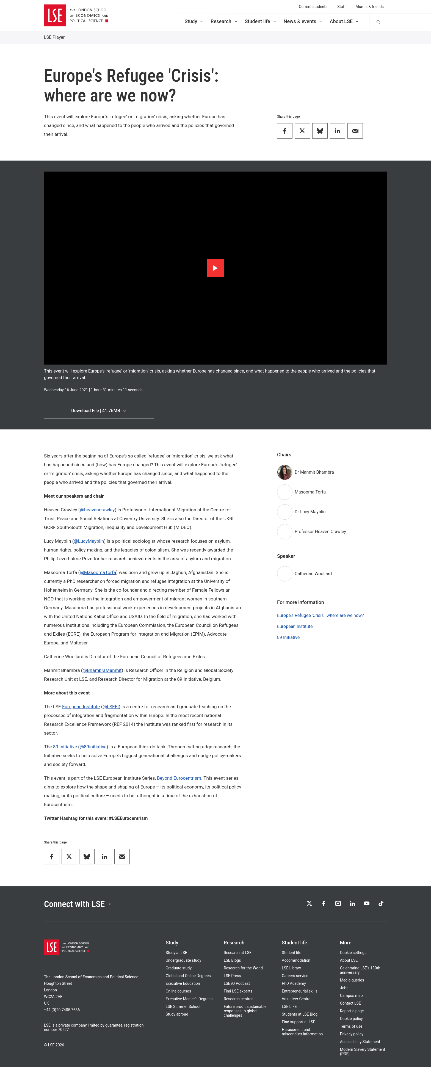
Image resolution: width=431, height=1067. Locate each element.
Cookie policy (351, 1018)
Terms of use (351, 1026)
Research (224, 21)
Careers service (295, 976)
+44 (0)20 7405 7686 (62, 1010)
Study (194, 21)
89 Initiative (65, 746)
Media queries (352, 980)
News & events (303, 21)
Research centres (238, 999)
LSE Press (232, 976)
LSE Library (291, 968)
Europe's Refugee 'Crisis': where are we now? (320, 615)
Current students (313, 6)
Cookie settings (353, 952)
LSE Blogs (232, 960)
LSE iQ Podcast (237, 983)
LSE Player (54, 37)
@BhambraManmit (102, 670)
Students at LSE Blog (299, 1014)
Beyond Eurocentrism (179, 778)
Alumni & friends (369, 6)
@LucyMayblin (89, 541)
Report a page (352, 1011)
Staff (341, 6)
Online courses (178, 991)
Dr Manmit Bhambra (314, 472)
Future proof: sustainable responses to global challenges (245, 1011)
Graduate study (179, 968)
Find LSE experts (238, 991)
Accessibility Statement (360, 1042)
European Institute (81, 706)
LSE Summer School (183, 1006)
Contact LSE (350, 1003)
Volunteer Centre (296, 999)
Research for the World (243, 968)
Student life (261, 21)
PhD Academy (294, 983)
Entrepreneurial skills (299, 991)
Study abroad (177, 1014)
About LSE (344, 21)
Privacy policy (351, 1034)
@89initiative (93, 746)
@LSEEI (111, 706)
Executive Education (183, 983)
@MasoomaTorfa (98, 572)
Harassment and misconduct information (302, 1031)
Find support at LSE (298, 1022)
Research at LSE (238, 952)
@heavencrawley (97, 509)
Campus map (351, 995)
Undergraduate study (183, 960)
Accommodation (296, 960)
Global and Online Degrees (188, 976)
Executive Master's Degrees (189, 999)
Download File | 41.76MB (98, 410)
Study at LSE (176, 952)
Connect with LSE (77, 904)
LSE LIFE (289, 1006)
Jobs (344, 988)
